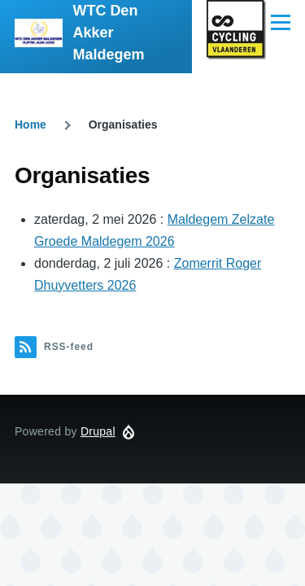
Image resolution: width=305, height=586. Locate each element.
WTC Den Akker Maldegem (108, 32)
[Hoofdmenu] (280, 22)
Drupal (98, 431)
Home (30, 124)
